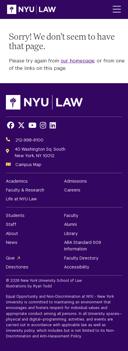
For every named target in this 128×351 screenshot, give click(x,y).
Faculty (71, 215)
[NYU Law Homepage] (31, 9)
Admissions (75, 181)
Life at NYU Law (21, 199)
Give (10, 258)
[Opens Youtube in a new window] (32, 125)
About (12, 233)
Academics (17, 181)
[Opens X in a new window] (21, 125)
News (11, 242)
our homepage (77, 61)
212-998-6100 (29, 140)
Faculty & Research (25, 190)
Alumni (70, 224)
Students (15, 215)
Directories (17, 267)
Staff (11, 224)
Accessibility (76, 267)
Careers (72, 190)
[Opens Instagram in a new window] (43, 125)
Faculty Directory (81, 258)
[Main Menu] (117, 9)
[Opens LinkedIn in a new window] (53, 125)
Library (71, 233)
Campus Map (28, 164)
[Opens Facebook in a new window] (10, 125)
